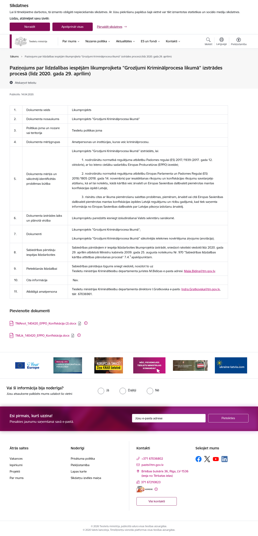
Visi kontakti (157, 501)
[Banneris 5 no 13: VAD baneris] (190, 365)
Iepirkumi (16, 465)
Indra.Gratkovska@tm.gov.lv (200, 289)
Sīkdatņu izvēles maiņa (86, 478)
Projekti (15, 471)
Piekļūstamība (80, 465)
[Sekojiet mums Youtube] (216, 458)
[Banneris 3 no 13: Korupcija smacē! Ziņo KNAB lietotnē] (108, 365)
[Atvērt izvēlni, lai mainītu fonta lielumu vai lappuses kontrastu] (239, 42)
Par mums (17, 478)
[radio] (103, 390)
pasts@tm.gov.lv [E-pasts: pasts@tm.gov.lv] (152, 465)
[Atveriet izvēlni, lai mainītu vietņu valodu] (221, 42)
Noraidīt (29, 27)
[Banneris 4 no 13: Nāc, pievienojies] (149, 365)
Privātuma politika (83, 458)
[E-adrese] (144, 489)
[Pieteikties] (228, 418)
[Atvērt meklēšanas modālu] (208, 42)
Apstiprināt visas (72, 27)
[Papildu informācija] (85, 323)
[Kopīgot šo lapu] (238, 76)
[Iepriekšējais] (19, 365)
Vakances (16, 458)
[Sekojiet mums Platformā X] (207, 459)
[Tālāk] (239, 365)
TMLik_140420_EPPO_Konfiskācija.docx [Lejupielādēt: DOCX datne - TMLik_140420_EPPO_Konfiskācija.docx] (42, 335)
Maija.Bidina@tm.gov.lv (199, 271)
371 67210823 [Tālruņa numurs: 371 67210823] (151, 482)
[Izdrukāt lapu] (238, 66)
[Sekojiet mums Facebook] (199, 459)
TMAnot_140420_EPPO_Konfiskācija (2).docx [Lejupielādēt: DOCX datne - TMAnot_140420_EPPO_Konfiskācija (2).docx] (45, 323)
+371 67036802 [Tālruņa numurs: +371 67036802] (152, 458)
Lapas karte (79, 471)
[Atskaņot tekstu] (25, 82)
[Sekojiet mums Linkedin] (225, 459)
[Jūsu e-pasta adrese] (169, 418)
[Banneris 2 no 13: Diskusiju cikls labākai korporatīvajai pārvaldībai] (67, 365)
